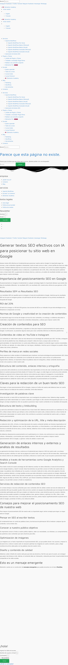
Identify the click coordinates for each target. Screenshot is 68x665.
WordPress (8, 85)
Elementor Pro (11, 65)
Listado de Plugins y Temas (13, 58)
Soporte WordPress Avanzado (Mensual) (19, 49)
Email (2, 217)
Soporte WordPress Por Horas (16, 43)
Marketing (8, 82)
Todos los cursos (10, 71)
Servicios (5, 38)
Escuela (5, 67)
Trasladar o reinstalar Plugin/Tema (15, 60)
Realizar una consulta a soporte (14, 62)
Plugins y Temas (7, 56)
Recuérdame (4, 658)
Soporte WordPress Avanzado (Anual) (18, 51)
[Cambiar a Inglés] (3, 226)
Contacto (5, 89)
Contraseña (3, 655)
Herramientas (9, 87)
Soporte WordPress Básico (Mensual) (18, 45)
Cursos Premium (10, 76)
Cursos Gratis (9, 74)
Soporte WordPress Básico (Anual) (17, 47)
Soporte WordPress (10, 40)
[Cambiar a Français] (7, 16)
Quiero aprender (10, 69)
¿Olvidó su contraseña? (7, 664)
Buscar (2, 1)
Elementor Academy (9, 7)
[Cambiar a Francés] (3, 228)
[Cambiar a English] (7, 13)
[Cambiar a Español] (3, 224)
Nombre (2, 214)
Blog (4, 80)
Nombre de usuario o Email (8, 653)
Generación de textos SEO (12, 54)
